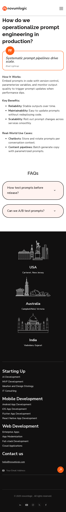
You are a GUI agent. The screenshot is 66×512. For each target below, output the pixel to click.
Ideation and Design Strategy (18, 386)
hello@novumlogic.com (13, 461)
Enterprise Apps (10, 432)
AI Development (11, 377)
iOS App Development (14, 409)
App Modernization (12, 436)
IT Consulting (9, 391)
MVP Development (12, 381)
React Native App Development (19, 418)
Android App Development (16, 404)
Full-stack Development (15, 441)
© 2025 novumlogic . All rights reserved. (33, 496)
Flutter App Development (16, 413)
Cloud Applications (12, 446)
